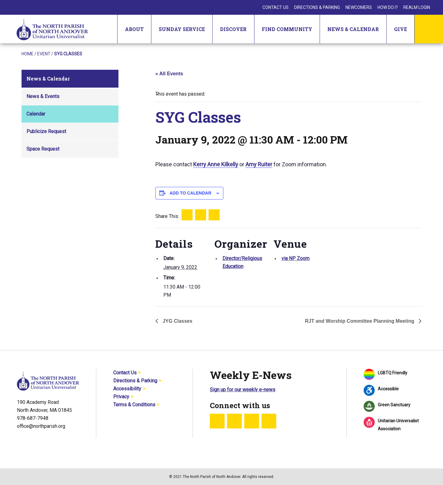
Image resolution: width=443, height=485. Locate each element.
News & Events (42, 96)
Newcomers (358, 7)
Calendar (35, 114)
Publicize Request (46, 131)
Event (43, 53)
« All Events (169, 73)
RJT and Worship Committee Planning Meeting (360, 321)
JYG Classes (176, 321)
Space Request (42, 149)
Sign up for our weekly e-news (242, 389)
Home (28, 53)
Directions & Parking (317, 7)
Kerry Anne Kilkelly (215, 164)
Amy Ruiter (258, 164)
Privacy (121, 397)
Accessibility (127, 389)
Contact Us (275, 7)
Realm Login (416, 7)
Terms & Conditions (134, 405)
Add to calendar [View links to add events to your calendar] (190, 193)
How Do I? (387, 7)
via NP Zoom (295, 258)
